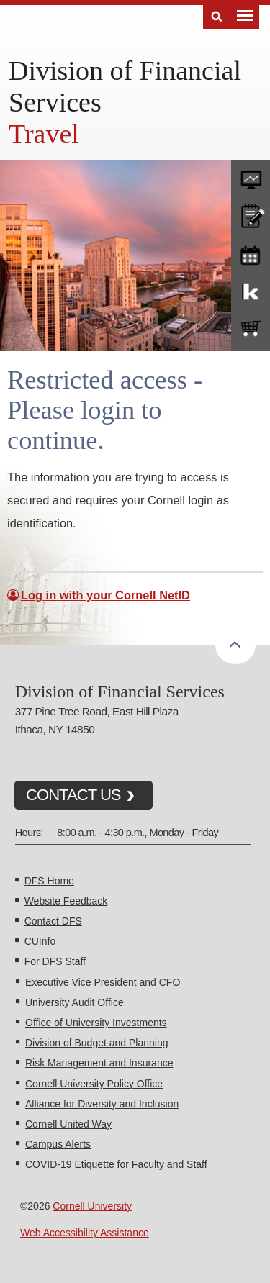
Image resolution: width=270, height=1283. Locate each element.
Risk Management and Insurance (99, 1063)
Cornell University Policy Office (94, 1083)
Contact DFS (53, 921)
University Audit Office (74, 1002)
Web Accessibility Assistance (84, 1232)
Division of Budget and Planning (96, 1042)
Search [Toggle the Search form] (216, 17)
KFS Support (250, 291)
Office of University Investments (96, 1022)
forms (250, 176)
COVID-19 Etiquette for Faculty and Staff (116, 1164)
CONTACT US (73, 795)
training (250, 252)
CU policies (250, 214)
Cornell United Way (68, 1124)
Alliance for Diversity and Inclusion (102, 1104)
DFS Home (49, 881)
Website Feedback (66, 901)
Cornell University (92, 1206)
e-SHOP (250, 329)
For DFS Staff (55, 961)
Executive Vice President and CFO (102, 982)
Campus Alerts (58, 1144)
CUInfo (40, 941)
